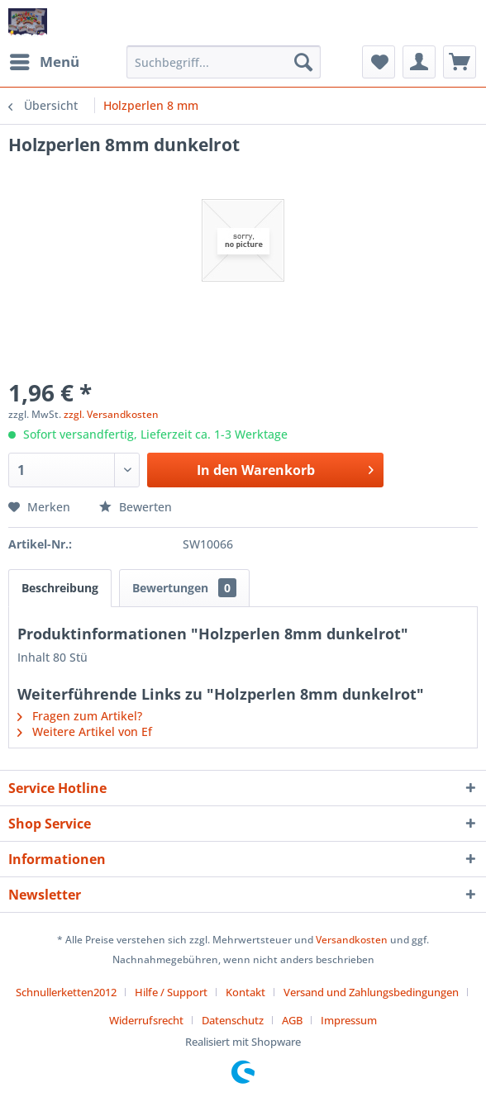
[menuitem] (44, 61)
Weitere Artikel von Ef (84, 731)
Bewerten (135, 507)
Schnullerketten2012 (66, 992)
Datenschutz (233, 1020)
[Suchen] (303, 61)
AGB (292, 1020)
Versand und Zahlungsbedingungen (371, 992)
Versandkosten (352, 940)
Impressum (349, 1020)
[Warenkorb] (459, 61)
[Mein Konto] (419, 61)
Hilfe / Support (171, 992)
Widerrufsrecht (146, 1020)
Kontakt (245, 992)
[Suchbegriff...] (223, 61)
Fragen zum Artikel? (79, 716)
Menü (44, 60)
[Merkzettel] (378, 61)
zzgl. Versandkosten (111, 414)
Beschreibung (59, 588)
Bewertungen (184, 587)
